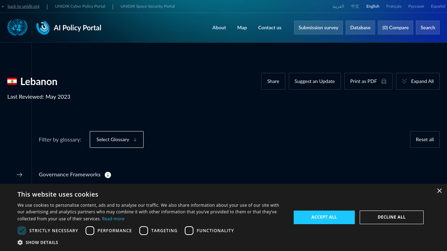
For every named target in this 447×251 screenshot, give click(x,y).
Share (273, 81)
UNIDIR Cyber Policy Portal (80, 6)
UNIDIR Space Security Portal (147, 6)
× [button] (439, 191)
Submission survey (318, 27)
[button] (150, 242)
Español (438, 6)
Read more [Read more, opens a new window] (113, 219)
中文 (355, 6)
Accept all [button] (324, 217)
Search (427, 27)
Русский (416, 6)
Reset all (425, 139)
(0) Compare (395, 27)
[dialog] (223, 217)
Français (393, 6)
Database (360, 27)
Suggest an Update (315, 81)
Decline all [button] (392, 217)
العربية (338, 6)
